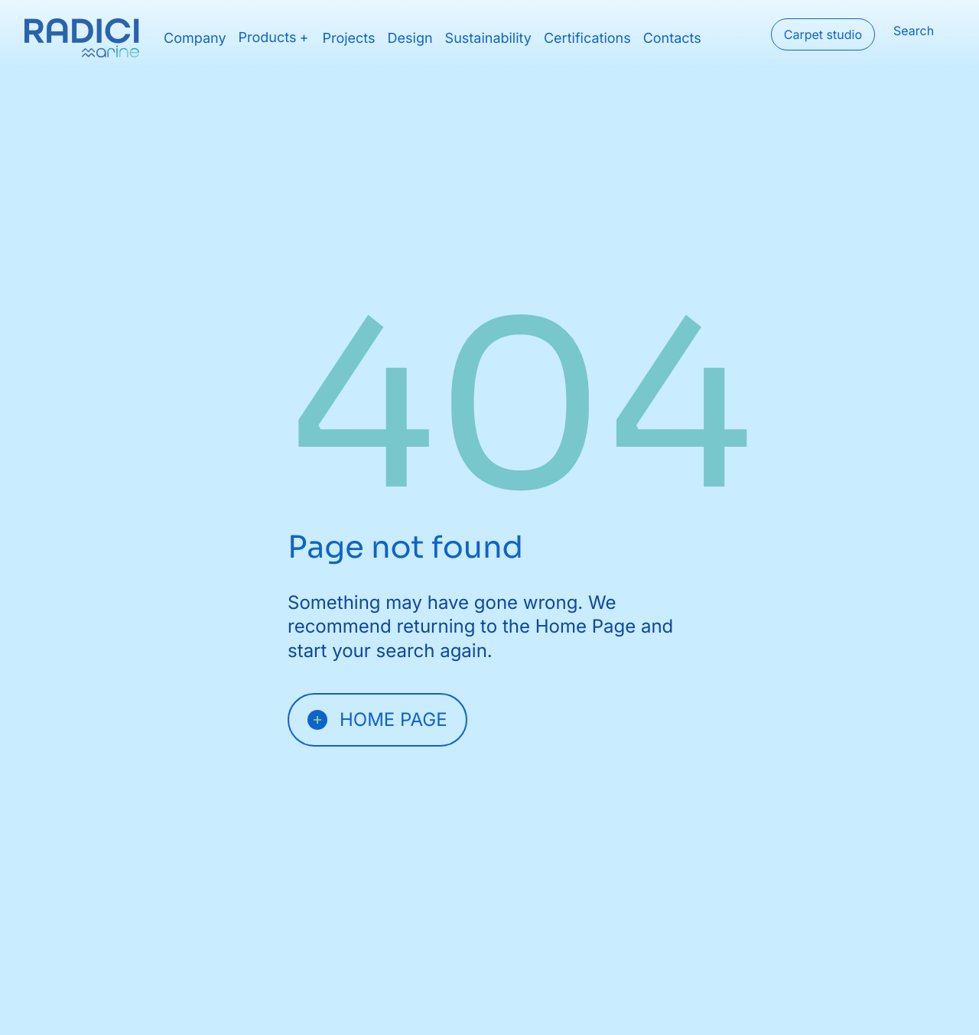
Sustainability (488, 39)
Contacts (672, 39)
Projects (348, 39)
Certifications (587, 39)
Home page (377, 719)
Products (268, 38)
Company (195, 39)
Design (410, 39)
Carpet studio (823, 34)
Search (913, 30)
